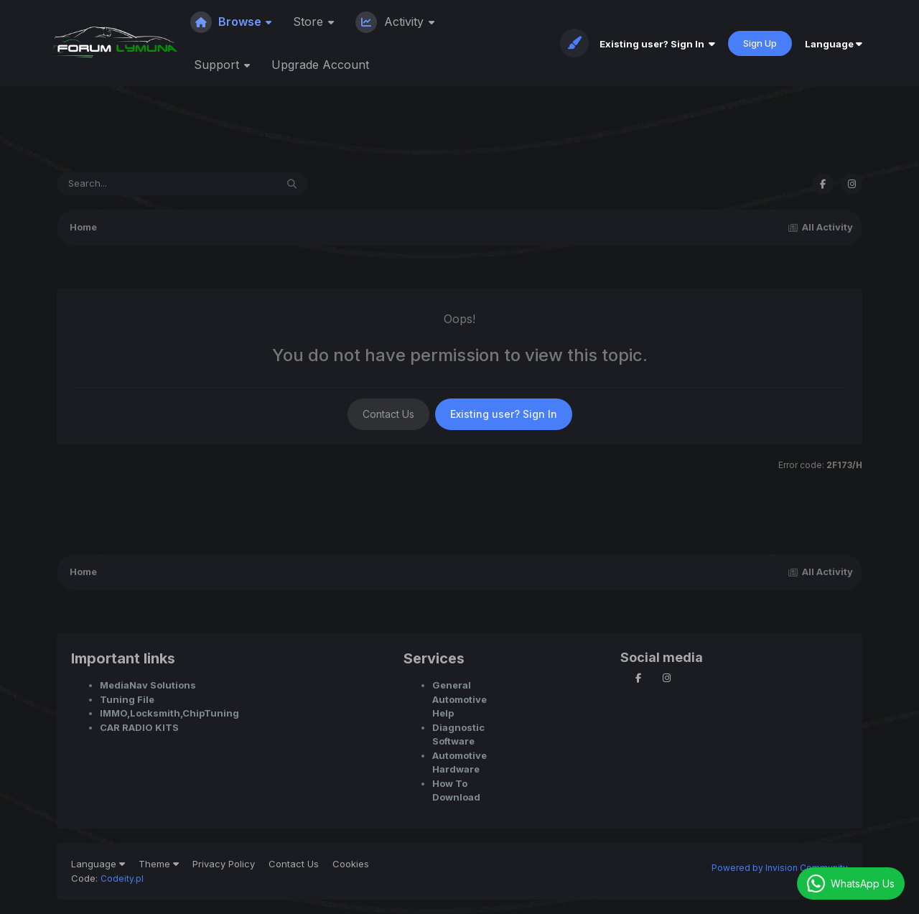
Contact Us (388, 414)
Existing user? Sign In (657, 44)
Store (310, 21)
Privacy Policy (223, 863)
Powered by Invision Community (780, 867)
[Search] (127, 183)
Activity (391, 21)
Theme (159, 863)
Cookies (350, 863)
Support (218, 64)
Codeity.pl (122, 878)
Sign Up (760, 43)
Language (833, 44)
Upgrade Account (320, 64)
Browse (227, 21)
